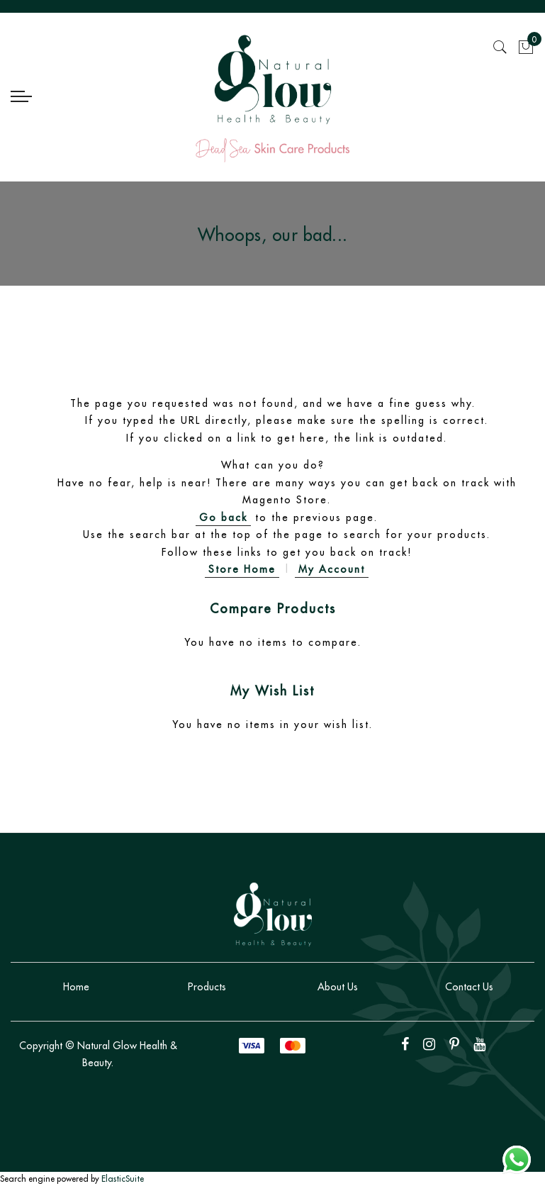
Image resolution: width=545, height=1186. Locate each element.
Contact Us (469, 986)
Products (207, 986)
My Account (331, 569)
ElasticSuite (122, 1178)
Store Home (242, 569)
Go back (223, 517)
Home (76, 986)
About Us (338, 986)
